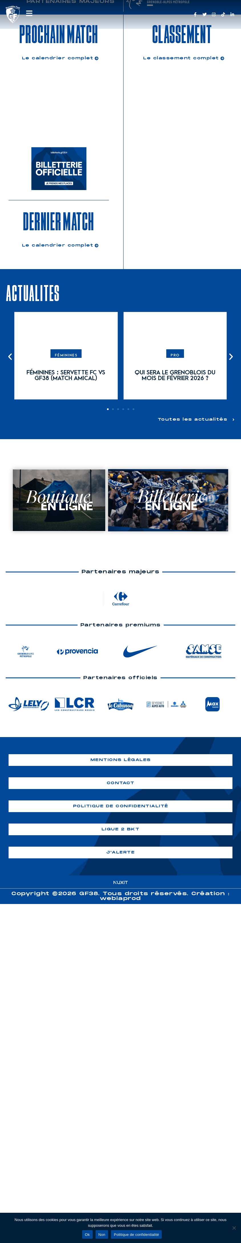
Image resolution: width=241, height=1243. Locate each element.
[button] (10, 356)
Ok (87, 1234)
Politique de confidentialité (136, 1234)
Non (102, 1234)
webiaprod (120, 898)
